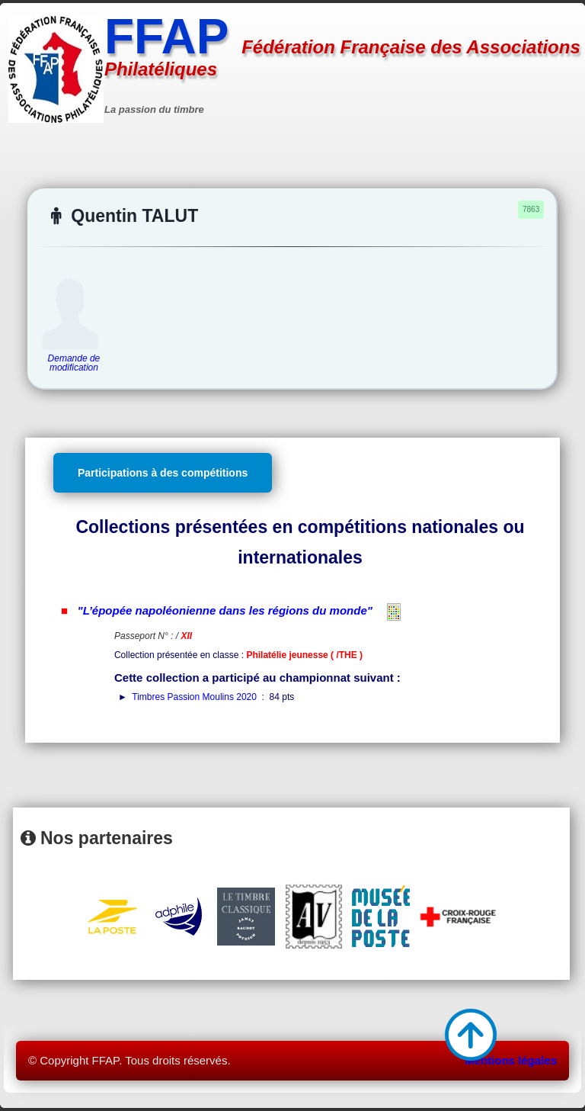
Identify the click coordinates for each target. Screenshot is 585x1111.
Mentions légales (511, 1060)
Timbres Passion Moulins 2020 (194, 697)
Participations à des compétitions (163, 473)
